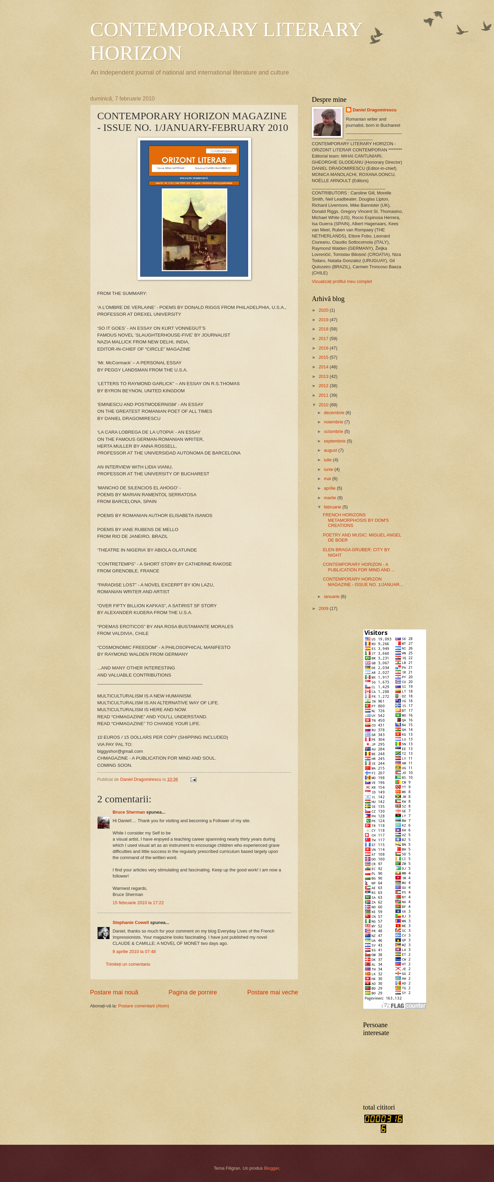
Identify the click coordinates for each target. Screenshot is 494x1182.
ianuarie (332, 596)
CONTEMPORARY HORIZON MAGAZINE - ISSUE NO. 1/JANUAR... (363, 581)
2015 (324, 357)
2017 (324, 338)
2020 (324, 310)
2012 (324, 385)
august (331, 450)
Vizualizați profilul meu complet (342, 281)
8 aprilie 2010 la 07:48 (134, 951)
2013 (324, 376)
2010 (324, 404)
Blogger (271, 1168)
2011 (324, 395)
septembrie (335, 441)
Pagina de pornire (193, 992)
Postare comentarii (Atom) (143, 1005)
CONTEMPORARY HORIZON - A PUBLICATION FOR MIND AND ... (359, 567)
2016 (324, 348)
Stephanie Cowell (131, 922)
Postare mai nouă (114, 992)
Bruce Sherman (129, 812)
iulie (328, 459)
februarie (333, 507)
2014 (324, 366)
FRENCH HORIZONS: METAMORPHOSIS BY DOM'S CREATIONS (356, 520)
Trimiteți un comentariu (128, 964)
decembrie (335, 412)
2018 (324, 328)
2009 (324, 608)
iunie (329, 469)
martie (330, 497)
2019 (324, 319)
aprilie (330, 488)
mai (328, 478)
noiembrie (334, 421)
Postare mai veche (272, 992)
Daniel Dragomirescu (375, 109)
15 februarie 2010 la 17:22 (138, 902)
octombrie (334, 431)
